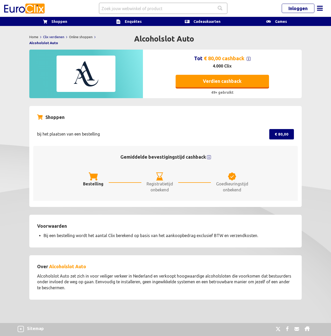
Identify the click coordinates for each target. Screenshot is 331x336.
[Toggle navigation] (319, 8)
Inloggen (298, 8)
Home (34, 37)
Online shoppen (81, 37)
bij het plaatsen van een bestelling (68, 134)
